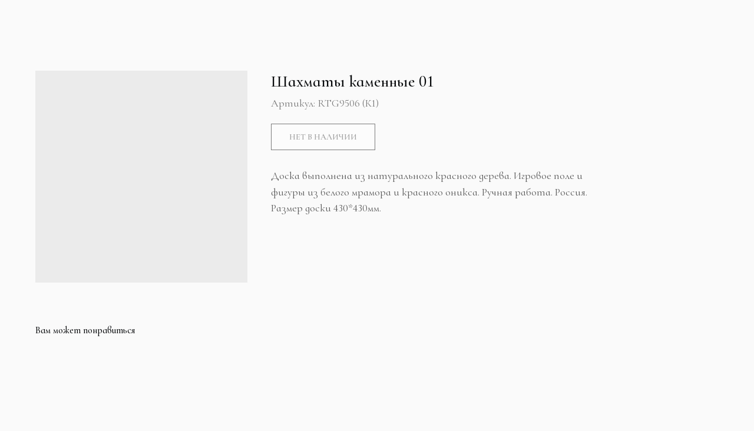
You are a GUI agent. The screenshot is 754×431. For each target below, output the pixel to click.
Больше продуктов (69, 19)
